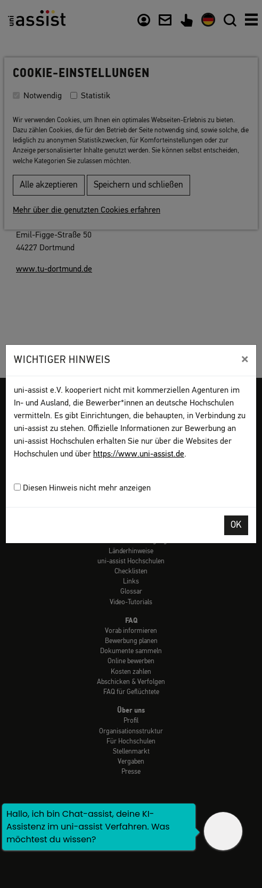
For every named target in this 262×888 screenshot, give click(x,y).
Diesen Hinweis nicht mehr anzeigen (82, 488)
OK (236, 525)
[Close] (244, 359)
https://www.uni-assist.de (138, 454)
